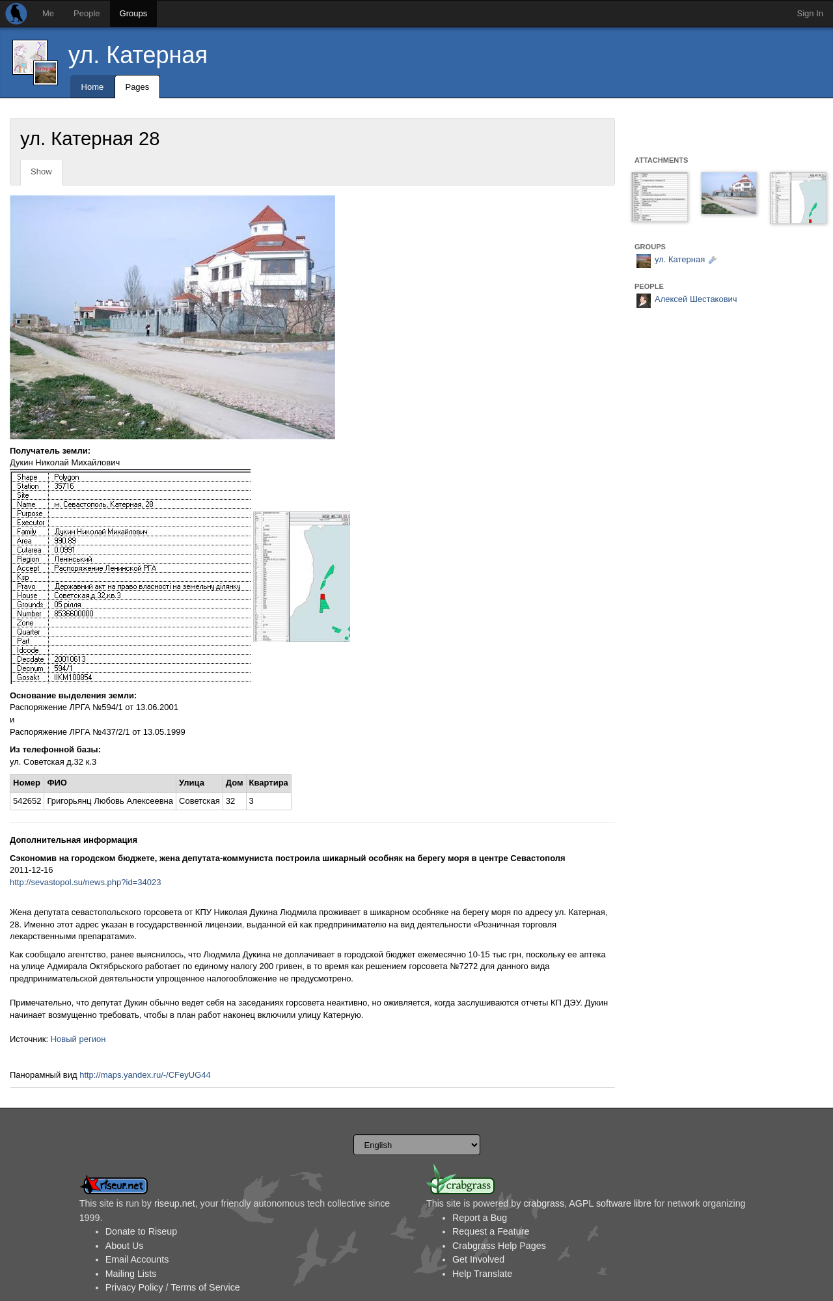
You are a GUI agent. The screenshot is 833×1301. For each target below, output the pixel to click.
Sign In (810, 13)
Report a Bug (479, 1217)
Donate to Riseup (141, 1231)
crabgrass (543, 1203)
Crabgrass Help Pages (499, 1245)
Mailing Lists (131, 1273)
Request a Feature (490, 1231)
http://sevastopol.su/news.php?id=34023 (85, 882)
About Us (124, 1245)
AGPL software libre (610, 1203)
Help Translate (482, 1273)
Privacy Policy (134, 1287)
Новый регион (78, 1039)
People (87, 13)
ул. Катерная (138, 55)
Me (48, 13)
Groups (134, 13)
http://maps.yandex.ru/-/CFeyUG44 (145, 1075)
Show (41, 171)
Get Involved (478, 1259)
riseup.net (174, 1203)
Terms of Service (205, 1287)
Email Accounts (137, 1259)
